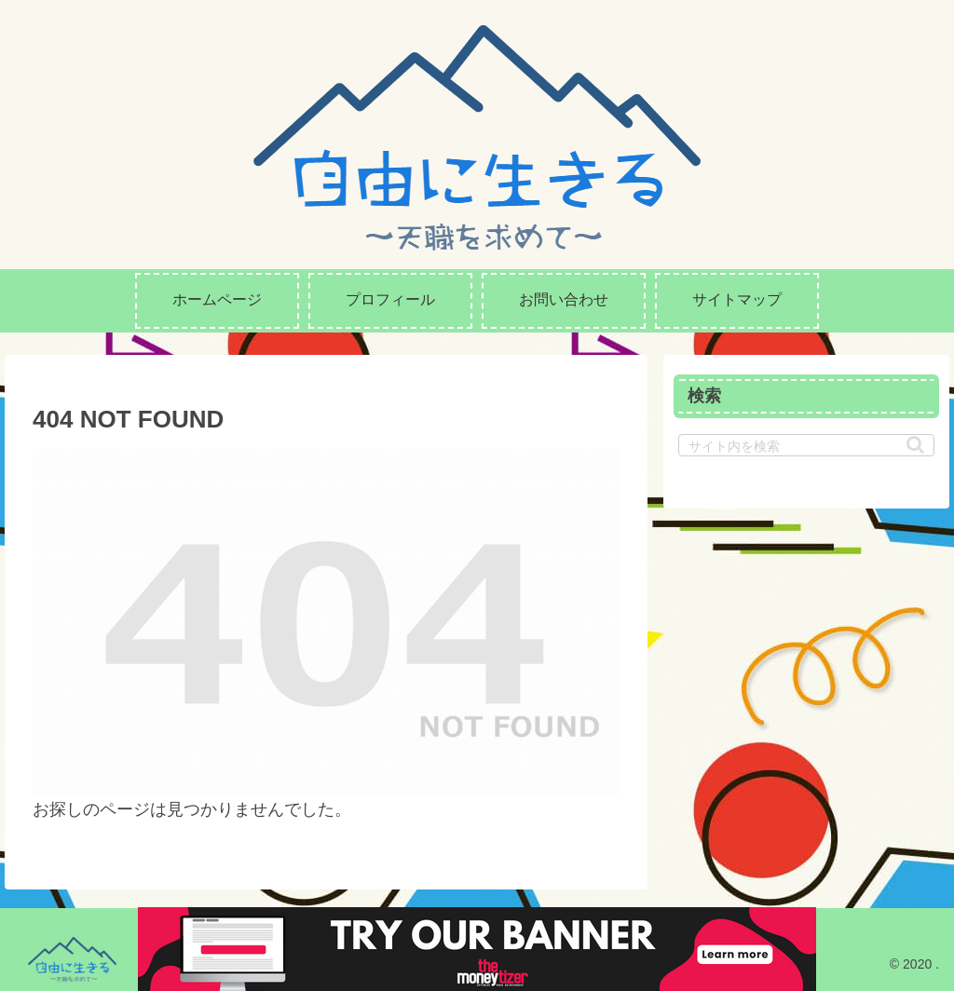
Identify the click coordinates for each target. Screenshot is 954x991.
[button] (915, 444)
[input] (806, 445)
